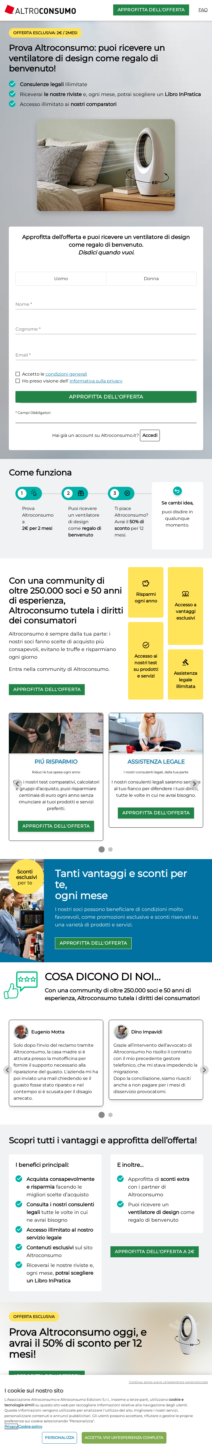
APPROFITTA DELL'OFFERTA (151, 9)
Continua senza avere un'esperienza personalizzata (168, 1382)
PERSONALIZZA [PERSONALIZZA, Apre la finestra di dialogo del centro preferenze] (59, 1437)
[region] (106, 1411)
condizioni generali (66, 374)
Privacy (10, 1426)
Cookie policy (30, 1426)
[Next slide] (194, 783)
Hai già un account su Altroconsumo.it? (106, 435)
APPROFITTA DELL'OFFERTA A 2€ (154, 1251)
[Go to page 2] (110, 849)
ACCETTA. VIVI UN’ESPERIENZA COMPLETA (124, 1437)
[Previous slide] (17, 783)
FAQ (203, 9)
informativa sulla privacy (96, 381)
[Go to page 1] (102, 849)
